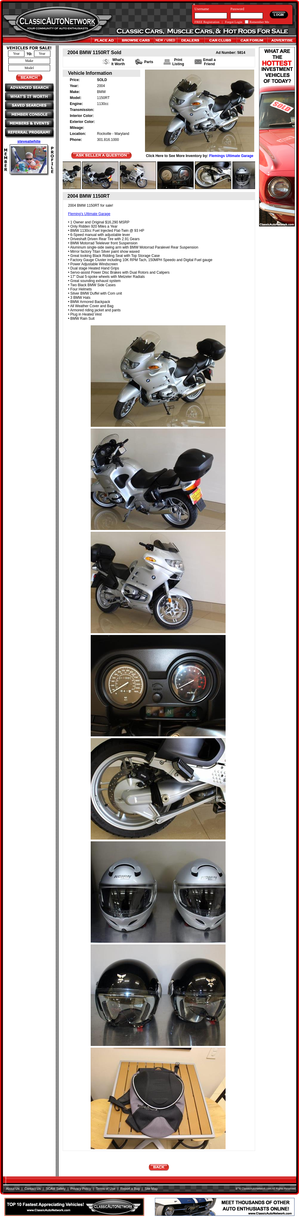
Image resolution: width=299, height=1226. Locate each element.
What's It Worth (118, 62)
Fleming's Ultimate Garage (89, 214)
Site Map (151, 1188)
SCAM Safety (55, 1188)
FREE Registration (207, 22)
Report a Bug (130, 1188)
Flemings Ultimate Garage (231, 156)
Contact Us (32, 1188)
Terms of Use (105, 1188)
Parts (148, 62)
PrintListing (178, 62)
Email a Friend (209, 62)
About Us (12, 1188)
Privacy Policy (80, 1188)
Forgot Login (233, 22)
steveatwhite (29, 141)
